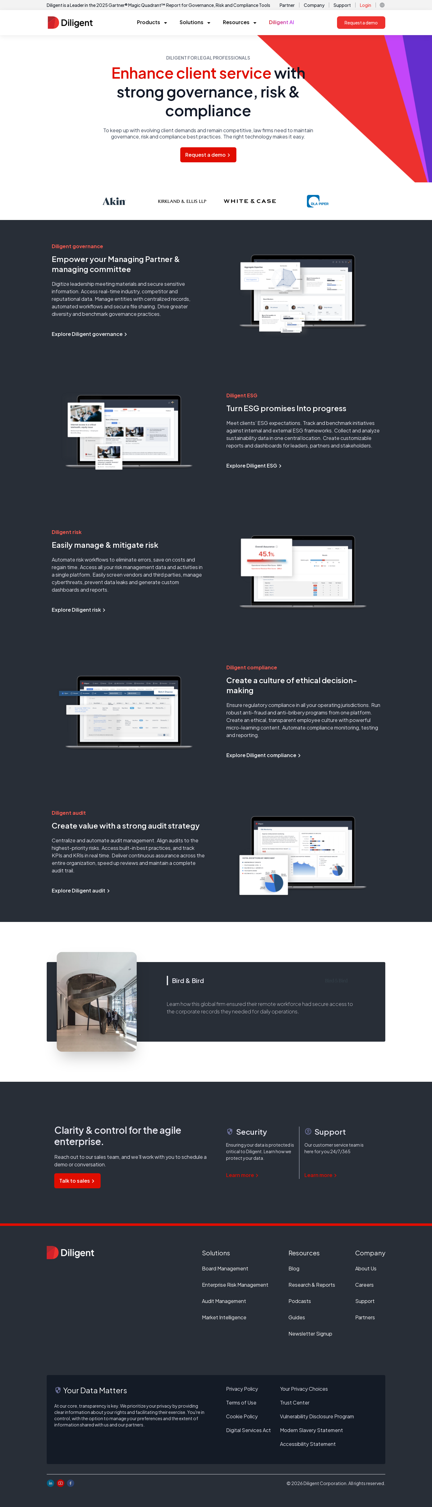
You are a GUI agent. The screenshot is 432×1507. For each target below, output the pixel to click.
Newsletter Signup (310, 1333)
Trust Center (294, 1402)
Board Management (225, 1268)
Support (342, 5)
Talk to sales (77, 1180)
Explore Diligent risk (79, 609)
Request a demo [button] (361, 22)
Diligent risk (67, 532)
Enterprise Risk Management (235, 1284)
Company (314, 5)
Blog (293, 1268)
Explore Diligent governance (90, 334)
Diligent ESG (241, 395)
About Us (366, 1268)
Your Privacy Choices (304, 1388)
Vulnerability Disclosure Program (317, 1416)
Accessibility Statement (308, 1444)
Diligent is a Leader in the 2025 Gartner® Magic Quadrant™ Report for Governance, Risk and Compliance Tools (158, 5)
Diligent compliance (251, 667)
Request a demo (208, 154)
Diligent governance (77, 246)
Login (365, 5)
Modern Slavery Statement (311, 1430)
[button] (382, 5)
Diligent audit (69, 812)
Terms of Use (241, 1402)
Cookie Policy (242, 1416)
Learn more (243, 1175)
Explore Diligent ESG (254, 465)
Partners (365, 1317)
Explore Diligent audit (81, 890)
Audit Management (224, 1301)
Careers (364, 1284)
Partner (287, 5)
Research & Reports (311, 1284)
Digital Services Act (248, 1430)
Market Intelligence (224, 1317)
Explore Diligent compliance (264, 755)
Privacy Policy (242, 1388)
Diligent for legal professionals (208, 57)
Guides (296, 1317)
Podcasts (299, 1301)
